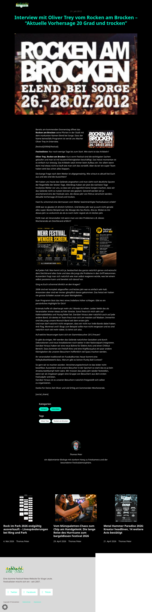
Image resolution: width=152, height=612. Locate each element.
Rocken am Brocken (61, 421)
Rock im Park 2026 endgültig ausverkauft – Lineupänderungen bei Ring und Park (25, 530)
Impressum (37, 602)
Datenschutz (26, 602)
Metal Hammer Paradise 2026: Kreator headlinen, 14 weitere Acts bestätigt (124, 530)
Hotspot (44, 409)
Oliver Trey (45, 421)
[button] (5, 607)
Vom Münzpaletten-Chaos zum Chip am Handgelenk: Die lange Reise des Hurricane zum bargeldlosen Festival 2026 (74, 532)
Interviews (56, 409)
